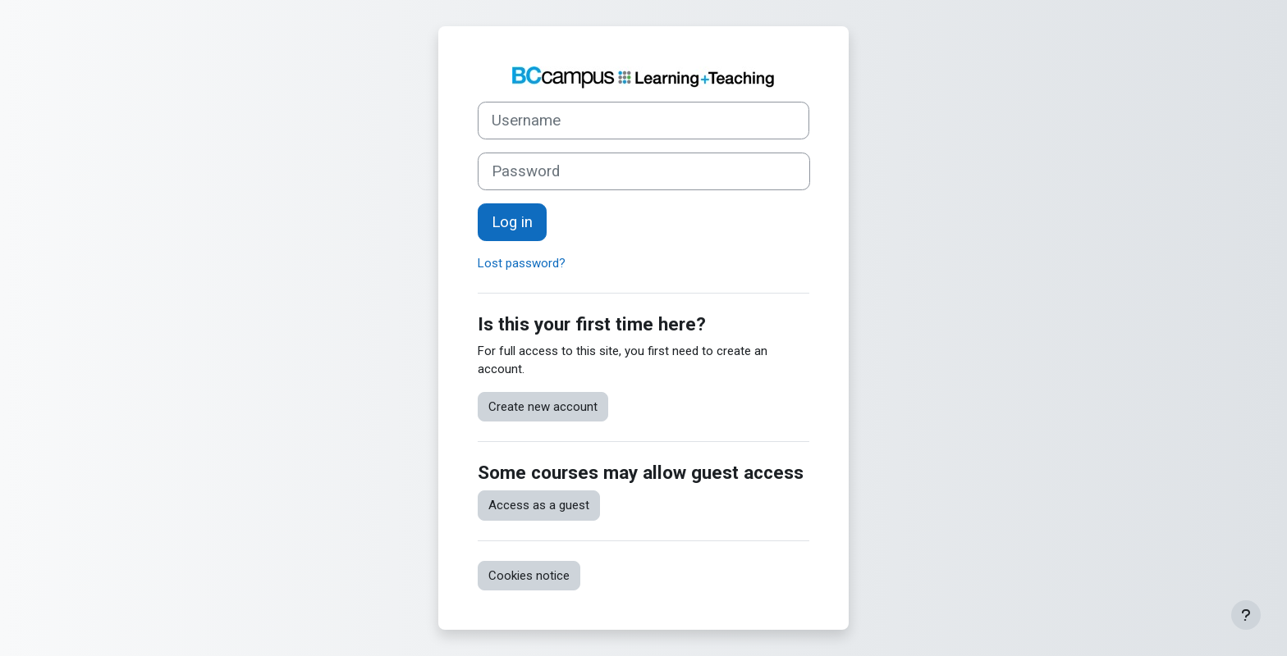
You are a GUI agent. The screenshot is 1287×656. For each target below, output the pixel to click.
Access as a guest (538, 505)
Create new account (543, 406)
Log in (512, 222)
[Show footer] (1246, 615)
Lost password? (522, 263)
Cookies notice (529, 575)
